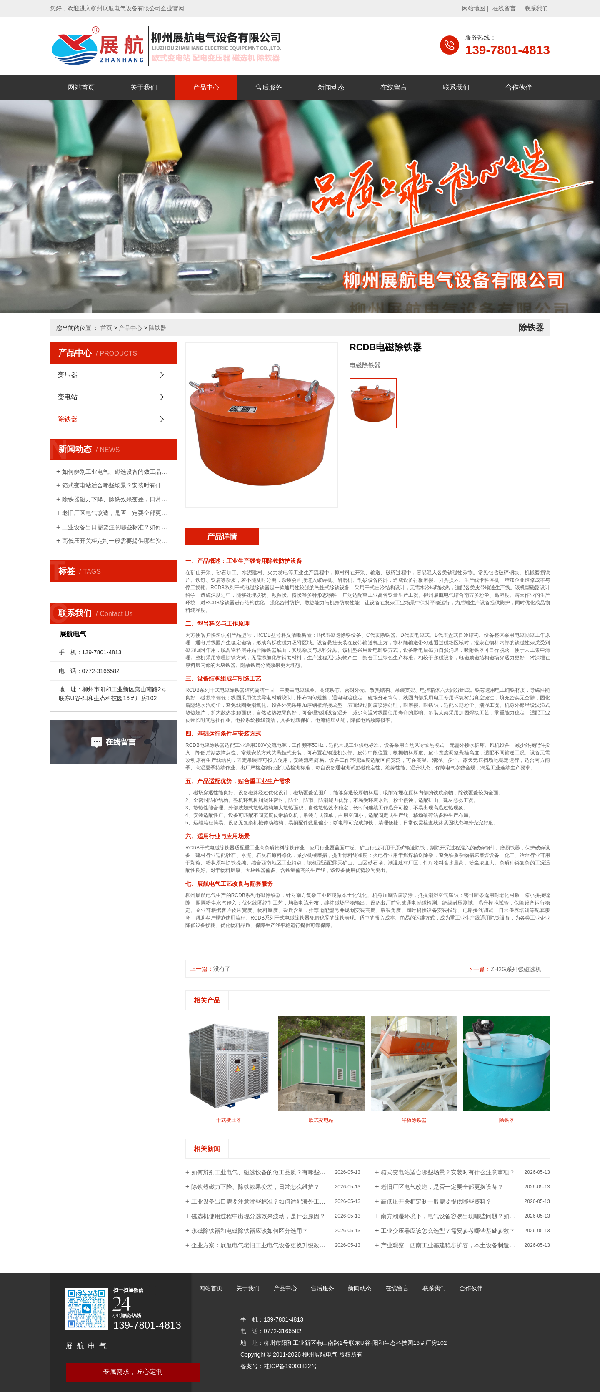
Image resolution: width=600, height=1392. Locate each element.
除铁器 (157, 327)
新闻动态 (331, 87)
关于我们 (143, 87)
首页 (106, 327)
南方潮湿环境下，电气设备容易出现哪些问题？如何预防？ (456, 1216)
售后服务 (268, 87)
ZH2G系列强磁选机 (516, 969)
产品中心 (206, 87)
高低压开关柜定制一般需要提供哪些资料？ (116, 541)
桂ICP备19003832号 (290, 1366)
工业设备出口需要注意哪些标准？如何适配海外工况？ (116, 527)
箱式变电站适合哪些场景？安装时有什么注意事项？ (116, 485)
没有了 (222, 968)
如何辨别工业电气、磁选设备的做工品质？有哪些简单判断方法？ (275, 1172)
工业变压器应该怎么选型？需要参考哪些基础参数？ (448, 1230)
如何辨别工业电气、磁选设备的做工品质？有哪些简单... (116, 471)
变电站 (68, 396)
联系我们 (536, 8)
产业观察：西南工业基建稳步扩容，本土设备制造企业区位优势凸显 (465, 1245)
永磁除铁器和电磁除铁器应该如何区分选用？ (249, 1230)
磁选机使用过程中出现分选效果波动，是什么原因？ (258, 1216)
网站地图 (473, 8)
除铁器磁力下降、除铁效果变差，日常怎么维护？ (116, 499)
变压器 (68, 374)
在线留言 (504, 8)
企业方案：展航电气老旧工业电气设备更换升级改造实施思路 (270, 1245)
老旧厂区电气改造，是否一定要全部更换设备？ (116, 513)
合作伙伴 (518, 87)
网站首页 (81, 87)
